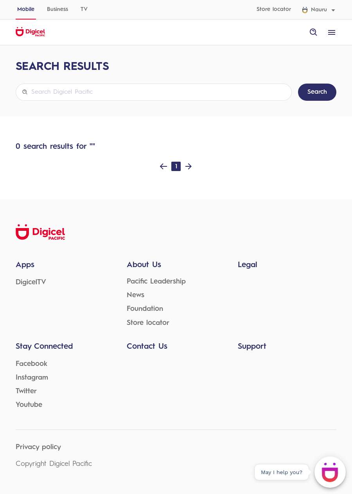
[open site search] (313, 32)
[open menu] (331, 32)
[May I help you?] (330, 472)
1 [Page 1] (176, 166)
